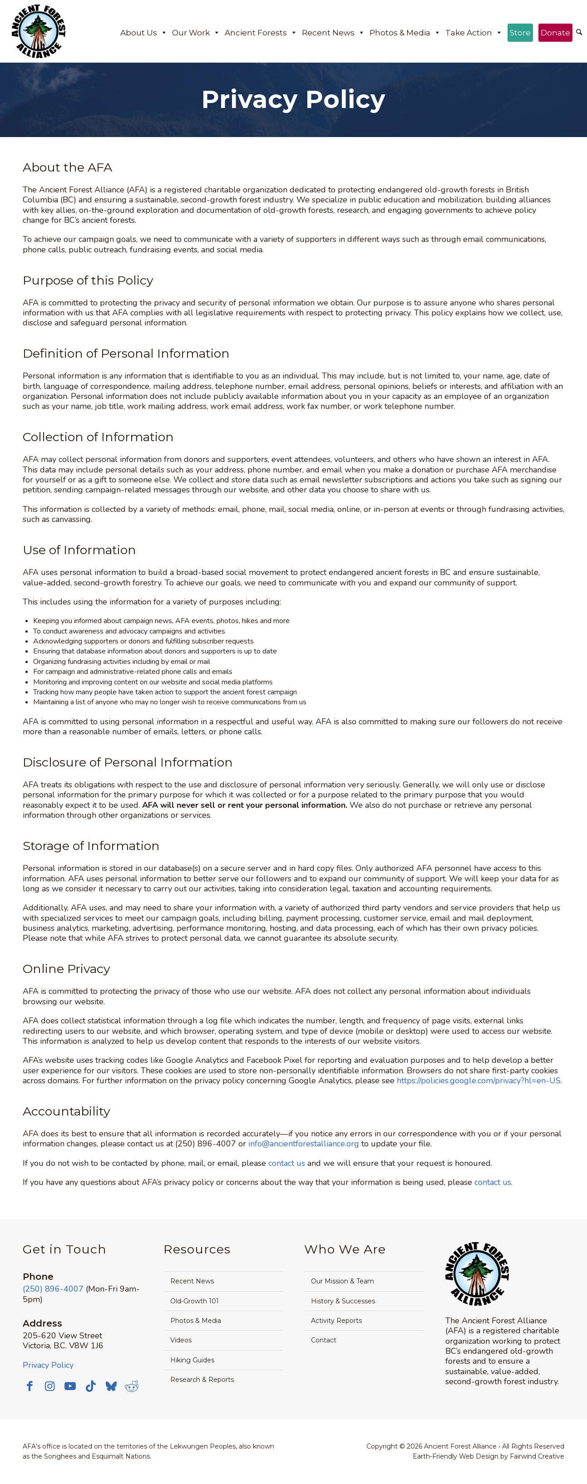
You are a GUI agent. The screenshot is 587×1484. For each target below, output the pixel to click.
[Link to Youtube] (70, 1386)
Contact (323, 1340)
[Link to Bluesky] (111, 1387)
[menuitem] (579, 33)
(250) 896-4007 (53, 1288)
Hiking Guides (192, 1360)
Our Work (196, 33)
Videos (181, 1340)
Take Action (474, 33)
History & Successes (343, 1301)
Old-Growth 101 (194, 1301)
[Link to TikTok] (91, 1386)
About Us (144, 33)
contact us (286, 1163)
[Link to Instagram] (50, 1386)
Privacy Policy (48, 1365)
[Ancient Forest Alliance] (38, 31)
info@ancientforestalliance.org (303, 1143)
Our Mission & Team (342, 1281)
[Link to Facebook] (29, 1386)
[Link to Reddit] (131, 1386)
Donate (555, 32)
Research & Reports (202, 1380)
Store (520, 32)
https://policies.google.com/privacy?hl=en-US (479, 1080)
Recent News (333, 33)
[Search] (579, 33)
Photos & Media (405, 33)
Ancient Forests (261, 33)
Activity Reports (336, 1321)
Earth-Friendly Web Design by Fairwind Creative (488, 1456)
